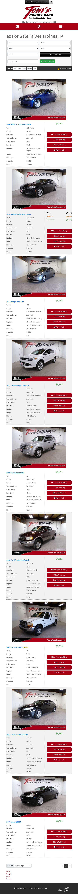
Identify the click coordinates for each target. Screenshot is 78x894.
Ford (8, 876)
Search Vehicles (55, 54)
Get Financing (59, 140)
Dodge (8, 874)
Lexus (8, 879)
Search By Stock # (47, 61)
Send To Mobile (59, 145)
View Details (59, 150)
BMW (8, 871)
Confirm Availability (59, 134)
